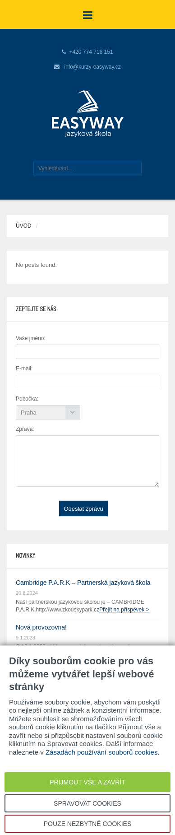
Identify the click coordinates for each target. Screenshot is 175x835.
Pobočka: (27, 399)
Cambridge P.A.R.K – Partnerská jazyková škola (83, 582)
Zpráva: (25, 429)
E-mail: (24, 368)
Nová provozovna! (41, 627)
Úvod (24, 226)
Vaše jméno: (31, 338)
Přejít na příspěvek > (124, 609)
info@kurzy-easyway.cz (92, 67)
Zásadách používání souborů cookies (102, 752)
